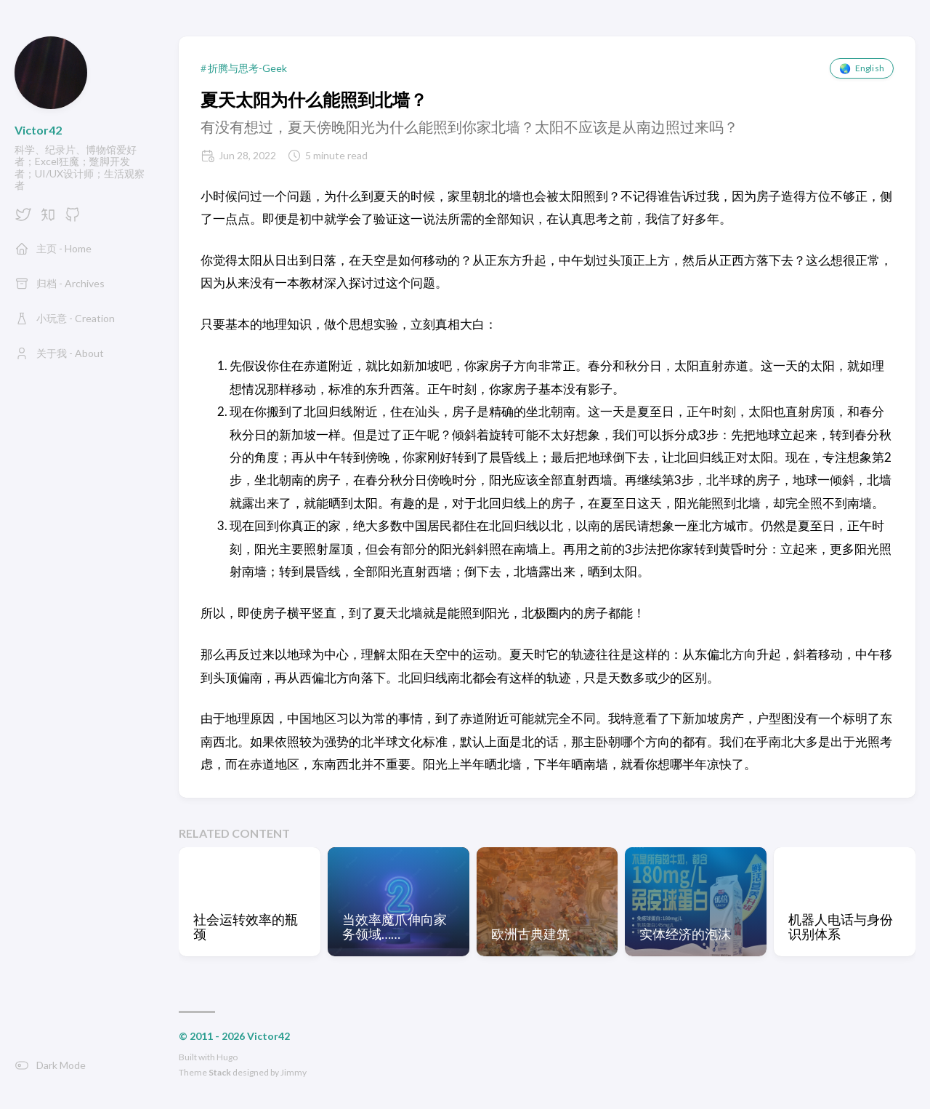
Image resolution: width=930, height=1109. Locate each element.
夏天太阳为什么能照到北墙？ (314, 99)
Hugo (227, 1057)
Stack (220, 1072)
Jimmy (293, 1072)
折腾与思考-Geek (247, 68)
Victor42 (38, 130)
